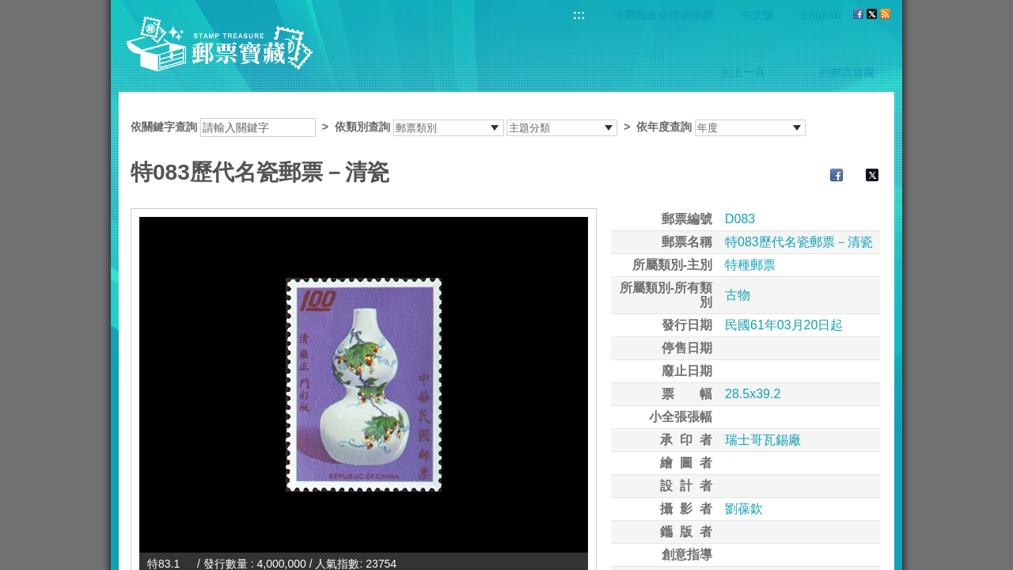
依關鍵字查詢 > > (468, 126)
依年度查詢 (664, 126)
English (822, 15)
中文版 (757, 15)
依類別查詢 (362, 126)
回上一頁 (743, 72)
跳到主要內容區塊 (8, 8)
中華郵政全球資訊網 (663, 15)
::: (579, 14)
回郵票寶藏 (847, 72)
